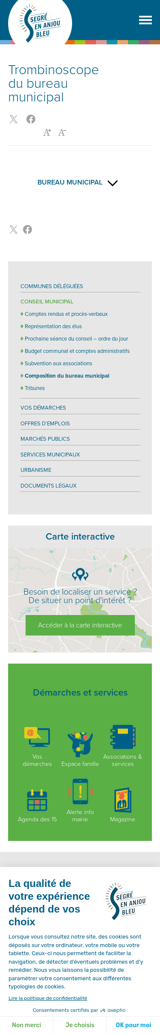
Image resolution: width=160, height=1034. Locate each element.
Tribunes (35, 388)
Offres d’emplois (45, 423)
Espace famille (80, 750)
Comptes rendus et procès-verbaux (66, 314)
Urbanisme (35, 470)
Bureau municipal (80, 182)
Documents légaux (48, 485)
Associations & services (122, 745)
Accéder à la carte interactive (80, 625)
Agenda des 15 (37, 805)
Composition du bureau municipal (67, 376)
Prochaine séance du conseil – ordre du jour (76, 338)
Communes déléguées (51, 286)
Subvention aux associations (58, 363)
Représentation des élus (53, 326)
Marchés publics (45, 439)
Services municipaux (50, 454)
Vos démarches (43, 407)
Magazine (123, 805)
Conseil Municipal (46, 301)
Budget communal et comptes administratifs (77, 351)
